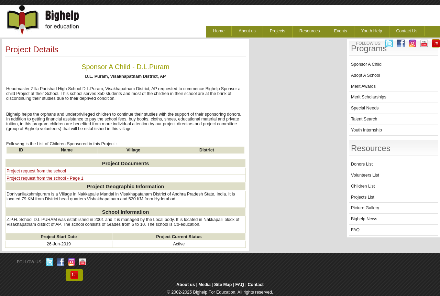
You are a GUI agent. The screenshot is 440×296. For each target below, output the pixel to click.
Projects (277, 31)
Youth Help (371, 31)
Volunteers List (365, 175)
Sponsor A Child (366, 64)
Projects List (362, 197)
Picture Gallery (365, 207)
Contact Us (407, 31)
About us (247, 31)
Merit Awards (363, 86)
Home (218, 31)
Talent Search (364, 119)
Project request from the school (36, 171)
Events (340, 31)
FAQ (355, 230)
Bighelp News (364, 218)
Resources (309, 31)
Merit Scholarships (368, 97)
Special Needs (365, 108)
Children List (363, 186)
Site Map (223, 284)
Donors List (362, 164)
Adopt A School (365, 75)
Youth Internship (366, 130)
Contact (256, 284)
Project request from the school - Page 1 (45, 178)
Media (204, 284)
